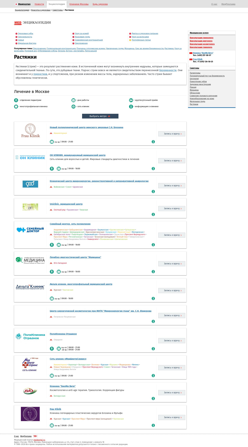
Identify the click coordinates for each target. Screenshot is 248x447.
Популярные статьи (141, 40)
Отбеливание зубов (47, 51)
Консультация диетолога (201, 41)
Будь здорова (100, 4)
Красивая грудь (82, 37)
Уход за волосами (140, 37)
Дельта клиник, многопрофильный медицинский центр (81, 284)
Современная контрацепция (89, 40)
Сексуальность (25, 37)
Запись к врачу (172, 133)
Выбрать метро (100, 116)
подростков (40, 74)
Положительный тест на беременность (207, 76)
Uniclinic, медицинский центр (66, 204)
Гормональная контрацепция (61, 48)
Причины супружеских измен (91, 48)
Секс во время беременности (149, 48)
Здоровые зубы (25, 33)
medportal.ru (39, 440)
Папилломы (195, 73)
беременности (168, 70)
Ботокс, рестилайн (75, 51)
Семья (21, 40)
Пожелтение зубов (198, 81)
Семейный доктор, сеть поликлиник (70, 223)
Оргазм (61, 51)
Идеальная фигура (27, 43)
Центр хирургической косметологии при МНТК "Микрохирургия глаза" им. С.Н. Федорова (100, 311)
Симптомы (58, 10)
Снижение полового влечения (203, 96)
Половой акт (31, 51)
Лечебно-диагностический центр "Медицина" (75, 257)
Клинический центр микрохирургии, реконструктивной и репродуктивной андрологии (99, 181)
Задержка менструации (200, 84)
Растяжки (169, 48)
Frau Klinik (55, 409)
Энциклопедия (57, 4)
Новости (39, 4)
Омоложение (81, 43)
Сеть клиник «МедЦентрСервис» (68, 358)
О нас (214, 4)
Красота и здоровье (40, 10)
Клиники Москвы (79, 4)
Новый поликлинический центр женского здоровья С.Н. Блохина (86, 127)
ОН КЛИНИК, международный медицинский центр (77, 155)
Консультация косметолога (202, 44)
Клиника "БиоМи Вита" (63, 386)
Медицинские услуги (199, 33)
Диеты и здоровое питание (145, 33)
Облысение (195, 93)
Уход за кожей (82, 33)
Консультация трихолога (201, 47)
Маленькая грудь (197, 101)
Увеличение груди (115, 48)
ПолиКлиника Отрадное (63, 333)
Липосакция (91, 51)
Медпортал (24, 4)
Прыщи (193, 87)
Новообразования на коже (202, 98)
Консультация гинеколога (201, 38)
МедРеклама (228, 4)
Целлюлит (194, 79)
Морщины (129, 48)
